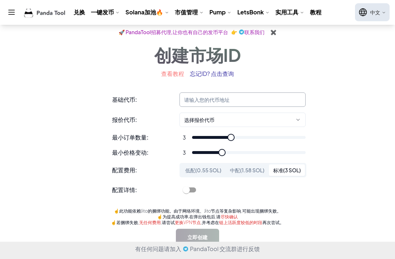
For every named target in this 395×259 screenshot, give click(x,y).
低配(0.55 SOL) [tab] (203, 170)
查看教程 (172, 73)
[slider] (231, 137)
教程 (315, 12)
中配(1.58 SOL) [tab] (247, 170)
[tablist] (242, 170)
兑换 (79, 12)
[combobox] (242, 120)
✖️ (273, 32)
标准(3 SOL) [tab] (287, 170)
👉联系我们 (248, 32)
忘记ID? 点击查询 (212, 73)
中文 (372, 12)
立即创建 (197, 237)
